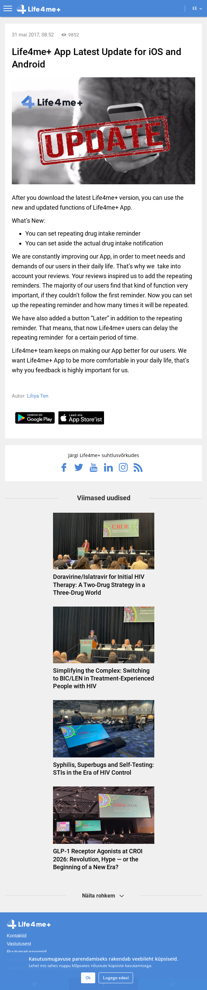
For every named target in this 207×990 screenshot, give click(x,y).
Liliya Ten (37, 396)
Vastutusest (19, 943)
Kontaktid (16, 935)
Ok (88, 978)
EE (197, 8)
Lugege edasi (116, 978)
